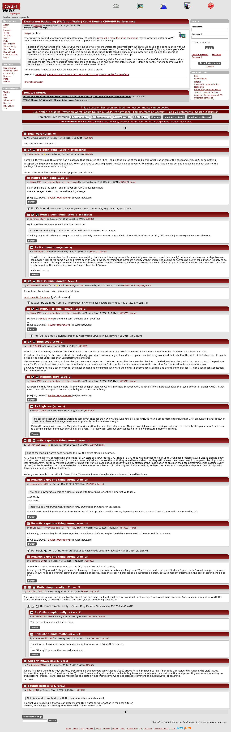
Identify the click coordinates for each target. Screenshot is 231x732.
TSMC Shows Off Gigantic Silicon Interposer (48, 100)
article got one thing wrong (57, 440)
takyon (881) (36, 182)
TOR (5, 108)
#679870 (92, 445)
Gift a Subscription (209, 63)
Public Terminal (201, 42)
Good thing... (37, 661)
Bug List (7, 103)
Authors (7, 35)
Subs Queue (9, 49)
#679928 (92, 617)
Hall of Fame (9, 44)
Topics (6, 33)
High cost (44, 342)
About (6, 25)
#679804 (87, 138)
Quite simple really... (52, 587)
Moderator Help (32, 717)
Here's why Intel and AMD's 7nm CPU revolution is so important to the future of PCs (208, 92)
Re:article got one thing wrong (53, 480)
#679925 (81, 690)
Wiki (5, 98)
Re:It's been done (44, 177)
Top (170, 111)
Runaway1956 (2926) (37, 445)
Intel (196, 76)
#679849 (82, 346)
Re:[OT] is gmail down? (57, 309)
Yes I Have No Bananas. (37, 297)
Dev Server (8, 106)
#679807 (87, 154)
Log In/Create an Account (149, 111)
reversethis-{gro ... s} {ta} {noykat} (62, 182)
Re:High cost (49, 377)
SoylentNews (11, 8)
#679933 (124, 528)
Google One (46, 319)
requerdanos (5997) (39, 484)
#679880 (88, 219)
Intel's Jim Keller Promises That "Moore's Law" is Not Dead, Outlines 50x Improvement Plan (77, 96)
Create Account (10, 55)
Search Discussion (206, 111)
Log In (6, 57)
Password (197, 34)
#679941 (96, 639)
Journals (7, 30)
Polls (5, 41)
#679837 (124, 313)
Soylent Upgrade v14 (60, 197)
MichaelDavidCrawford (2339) (41, 286)
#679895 (91, 484)
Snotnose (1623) (35, 154)
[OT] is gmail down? (51, 281)
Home (68, 729)
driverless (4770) (38, 219)
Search (6, 38)
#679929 (124, 381)
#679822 (127, 286)
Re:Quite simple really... (55, 606)
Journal (132, 182)
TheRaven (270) (41, 252)
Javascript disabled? (44, 303)
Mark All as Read (174, 117)
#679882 (88, 665)
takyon (197, 81)
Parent (31, 202)
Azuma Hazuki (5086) (43, 639)
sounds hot (36, 686)
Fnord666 (38, 26)
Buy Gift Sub (9, 52)
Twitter (6, 92)
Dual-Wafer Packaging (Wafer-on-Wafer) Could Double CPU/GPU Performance (79, 21)
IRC (5, 95)
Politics (6, 82)
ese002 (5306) (34, 346)
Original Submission (203, 98)
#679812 (123, 182)
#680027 (88, 561)
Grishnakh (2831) (38, 561)
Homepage (138, 286)
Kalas (89, 606)
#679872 (86, 592)
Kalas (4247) (33, 690)
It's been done (47, 149)
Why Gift (209, 66)
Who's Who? (9, 100)
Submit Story (9, 46)
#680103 (89, 411)
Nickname (197, 27)
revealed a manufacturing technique (117, 38)
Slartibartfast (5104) (36, 665)
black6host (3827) (35, 592)
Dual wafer (36, 133)
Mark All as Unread (199, 117)
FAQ (5, 27)
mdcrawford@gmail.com (72, 286)
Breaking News (10, 71)
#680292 (94, 252)
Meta (5, 79)
